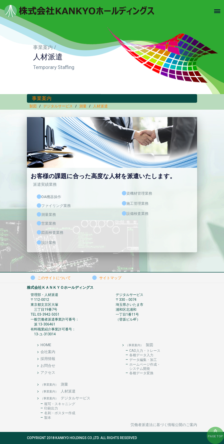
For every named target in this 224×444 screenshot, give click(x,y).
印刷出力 (51, 408)
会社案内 (47, 352)
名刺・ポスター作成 (59, 413)
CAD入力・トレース (144, 351)
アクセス (47, 372)
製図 (33, 106)
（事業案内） (134, 345)
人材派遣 (100, 106)
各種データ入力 (141, 355)
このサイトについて (54, 278)
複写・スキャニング (59, 404)
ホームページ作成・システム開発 (144, 366)
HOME (45, 345)
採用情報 (47, 359)
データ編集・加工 (143, 360)
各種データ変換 (141, 373)
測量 (83, 106)
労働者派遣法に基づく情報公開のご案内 (164, 425)
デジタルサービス (58, 106)
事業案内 (43, 47)
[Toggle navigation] (219, 11)
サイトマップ (110, 278)
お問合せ (47, 365)
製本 (47, 418)
